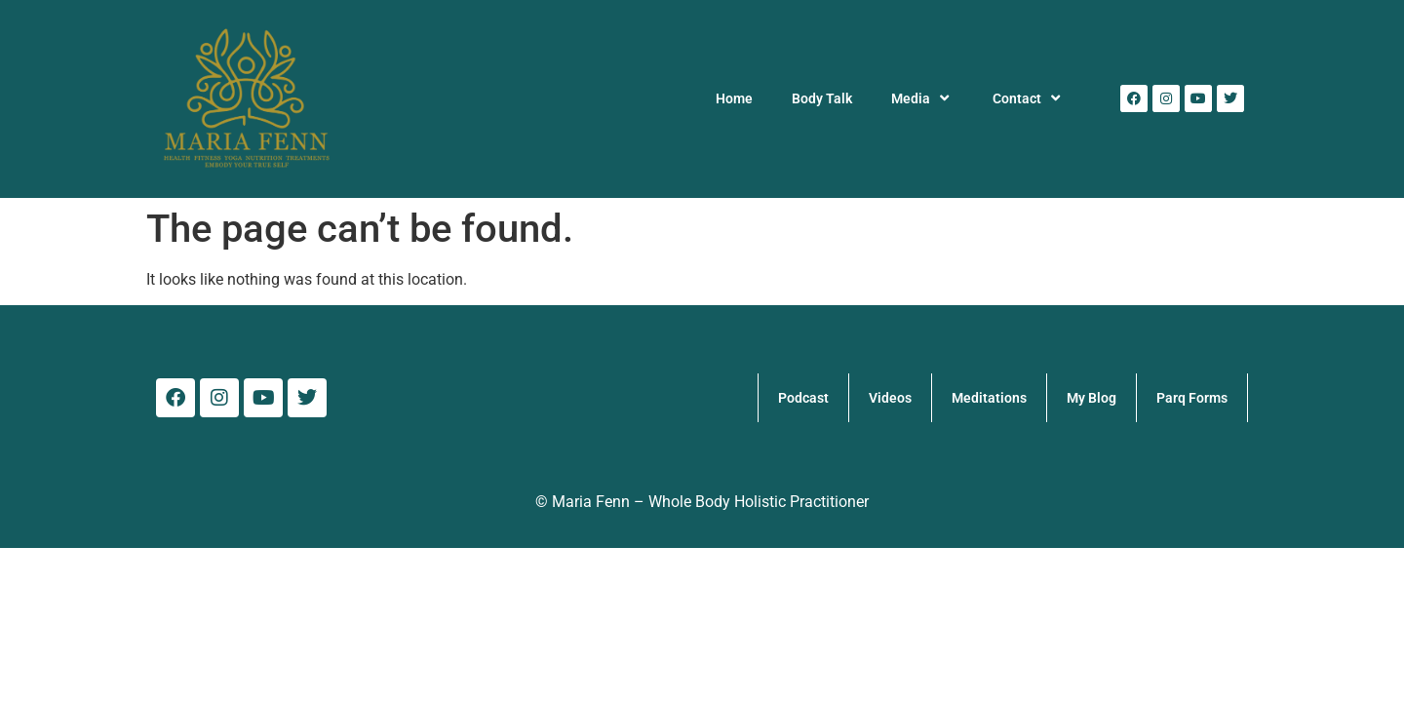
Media (922, 98)
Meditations (989, 398)
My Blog (1091, 398)
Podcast (803, 398)
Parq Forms (1192, 398)
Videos (890, 398)
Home (734, 98)
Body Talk (822, 98)
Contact (1029, 98)
